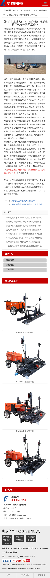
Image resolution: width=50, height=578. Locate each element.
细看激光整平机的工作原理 (23, 201)
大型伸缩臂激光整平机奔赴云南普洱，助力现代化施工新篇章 (25, 226)
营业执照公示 (29, 557)
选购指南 (10, 260)
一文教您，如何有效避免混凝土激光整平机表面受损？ (25, 246)
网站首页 (16, 11)
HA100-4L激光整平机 (25, 480)
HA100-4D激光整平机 (25, 431)
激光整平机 (21, 565)
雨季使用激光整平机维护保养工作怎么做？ (24, 242)
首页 (8, 575)
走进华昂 (19, 537)
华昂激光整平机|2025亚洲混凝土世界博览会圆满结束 (25, 234)
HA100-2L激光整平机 (25, 332)
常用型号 (7, 540)
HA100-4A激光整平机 (25, 382)
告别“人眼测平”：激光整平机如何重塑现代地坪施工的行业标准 (25, 230)
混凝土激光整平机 (34, 565)
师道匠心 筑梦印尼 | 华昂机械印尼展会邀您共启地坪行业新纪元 (25, 222)
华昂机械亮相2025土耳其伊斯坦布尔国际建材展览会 (25, 218)
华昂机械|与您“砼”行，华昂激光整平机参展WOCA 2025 (25, 238)
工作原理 (26, 11)
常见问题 (10, 265)
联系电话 (41, 575)
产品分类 (31, 537)
